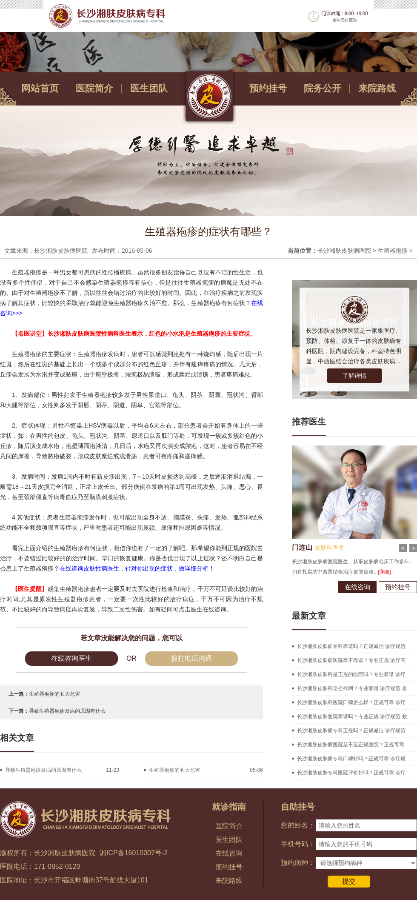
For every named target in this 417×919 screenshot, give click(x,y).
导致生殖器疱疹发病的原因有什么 (67, 711)
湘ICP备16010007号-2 (134, 852)
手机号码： (298, 844)
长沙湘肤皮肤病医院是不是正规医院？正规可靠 (350, 745)
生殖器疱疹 (393, 250)
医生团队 (149, 88)
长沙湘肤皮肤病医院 (344, 250)
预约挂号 (268, 88)
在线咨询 (354, 587)
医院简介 (94, 88)
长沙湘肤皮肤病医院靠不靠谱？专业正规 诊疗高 (351, 660)
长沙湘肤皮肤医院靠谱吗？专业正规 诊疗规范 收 (352, 716)
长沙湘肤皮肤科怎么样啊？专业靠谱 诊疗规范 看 (352, 688)
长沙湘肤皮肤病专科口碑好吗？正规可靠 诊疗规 (351, 759)
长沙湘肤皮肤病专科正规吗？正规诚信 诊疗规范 (351, 730)
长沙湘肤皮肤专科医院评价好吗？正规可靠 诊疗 (351, 773)
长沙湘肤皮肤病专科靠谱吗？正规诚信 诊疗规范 (351, 646)
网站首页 (40, 88)
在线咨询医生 (71, 658)
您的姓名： (298, 825)
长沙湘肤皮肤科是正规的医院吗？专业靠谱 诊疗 (351, 674)
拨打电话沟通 (191, 658)
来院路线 (377, 88)
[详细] (381, 572)
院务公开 (322, 88)
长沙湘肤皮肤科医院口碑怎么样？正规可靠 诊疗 (351, 702)
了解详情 (354, 375)
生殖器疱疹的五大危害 (54, 694)
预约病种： (298, 862)
